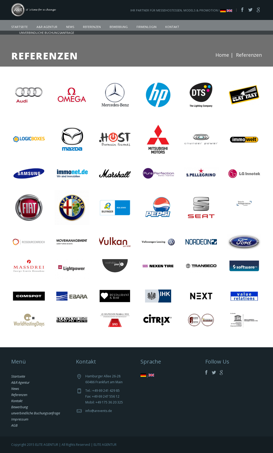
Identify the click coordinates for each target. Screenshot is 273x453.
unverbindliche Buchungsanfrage (46, 33)
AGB (14, 425)
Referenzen (92, 27)
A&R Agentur (47, 27)
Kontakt (172, 27)
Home (222, 55)
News (70, 27)
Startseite (19, 27)
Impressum (19, 419)
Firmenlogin (146, 27)
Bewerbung (119, 27)
